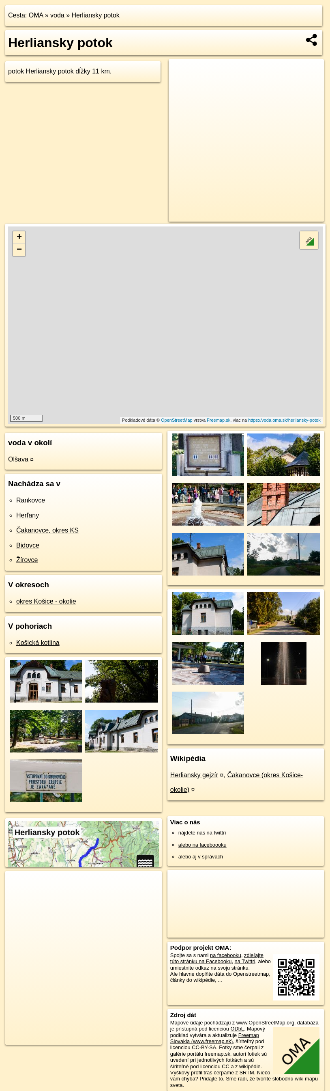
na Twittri (245, 961)
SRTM (247, 1072)
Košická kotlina (38, 642)
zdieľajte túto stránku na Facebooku (217, 958)
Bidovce (27, 545)
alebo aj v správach (200, 857)
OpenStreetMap (177, 420)
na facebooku (225, 955)
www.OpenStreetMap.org (265, 1023)
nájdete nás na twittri (202, 833)
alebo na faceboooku (202, 845)
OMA (36, 15)
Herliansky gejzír (194, 775)
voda (57, 15)
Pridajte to (211, 1079)
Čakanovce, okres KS (47, 530)
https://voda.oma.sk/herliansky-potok (284, 420)
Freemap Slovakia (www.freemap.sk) (214, 1038)
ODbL (237, 1029)
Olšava (18, 459)
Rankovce (30, 500)
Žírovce (27, 559)
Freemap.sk (218, 420)
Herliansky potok (96, 15)
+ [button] (19, 237)
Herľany (27, 515)
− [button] (19, 250)
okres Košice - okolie (46, 601)
